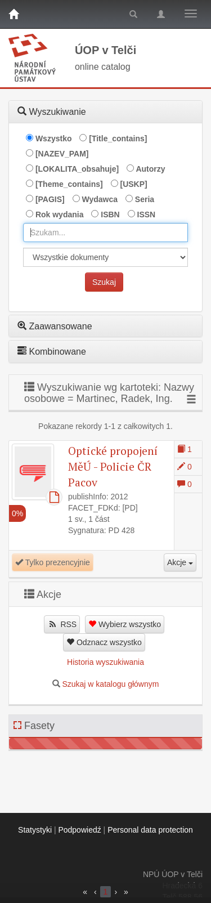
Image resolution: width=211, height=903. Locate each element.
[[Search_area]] (105, 257)
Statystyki (35, 829)
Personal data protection (150, 829)
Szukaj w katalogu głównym (110, 684)
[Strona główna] (13, 14)
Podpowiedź (79, 829)
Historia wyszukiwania (105, 662)
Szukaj (104, 282)
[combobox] (105, 232)
